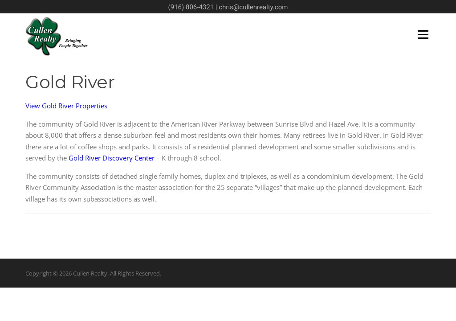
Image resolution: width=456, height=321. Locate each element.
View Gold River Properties (66, 105)
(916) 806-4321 (191, 7)
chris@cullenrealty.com (253, 7)
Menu (423, 34)
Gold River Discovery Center (112, 157)
